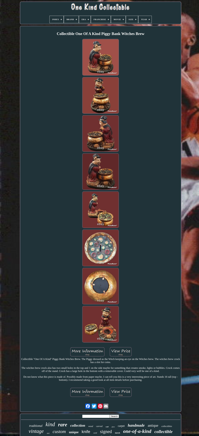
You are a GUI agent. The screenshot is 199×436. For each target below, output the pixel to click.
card (95, 433)
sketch (117, 433)
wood (90, 426)
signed (106, 431)
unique (74, 432)
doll (48, 433)
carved (99, 426)
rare (62, 424)
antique (153, 425)
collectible (163, 431)
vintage (36, 431)
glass (113, 427)
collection (77, 425)
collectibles (166, 426)
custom (59, 431)
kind (50, 424)
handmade (136, 425)
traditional (36, 425)
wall (107, 427)
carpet (121, 425)
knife (86, 431)
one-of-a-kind (137, 431)
